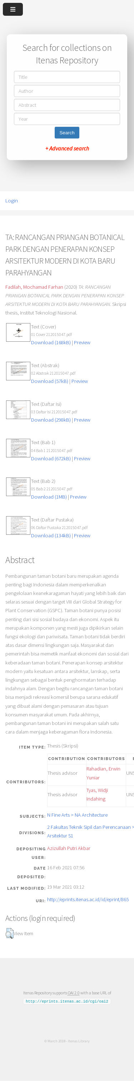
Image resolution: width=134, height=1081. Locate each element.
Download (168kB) (51, 342)
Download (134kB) (51, 535)
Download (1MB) (49, 497)
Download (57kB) (49, 381)
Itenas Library (79, 1040)
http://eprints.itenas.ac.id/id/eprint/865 (88, 899)
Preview (82, 342)
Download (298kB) (51, 420)
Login (11, 200)
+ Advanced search (67, 148)
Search (66, 132)
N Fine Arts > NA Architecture (77, 815)
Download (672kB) (51, 458)
